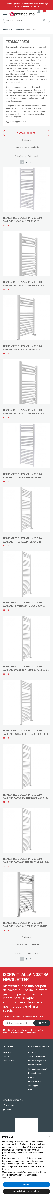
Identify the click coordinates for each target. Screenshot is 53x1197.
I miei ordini (7, 1056)
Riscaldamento (17, 29)
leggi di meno (20, 121)
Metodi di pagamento (37, 1060)
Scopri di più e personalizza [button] (26, 1191)
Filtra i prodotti (26, 133)
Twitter (7, 1109)
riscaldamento (11, 55)
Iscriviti (42, 1023)
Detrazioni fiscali (35, 1065)
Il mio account (8, 1052)
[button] (49, 1137)
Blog (30, 1090)
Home (5, 29)
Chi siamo (32, 1052)
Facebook (8, 1105)
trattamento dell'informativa (24, 1033)
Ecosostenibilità (34, 1081)
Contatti (31, 1077)
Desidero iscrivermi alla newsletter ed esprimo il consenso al (24, 1031)
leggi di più (10, 121)
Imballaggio (33, 1085)
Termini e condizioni (36, 1056)
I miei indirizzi (8, 1060)
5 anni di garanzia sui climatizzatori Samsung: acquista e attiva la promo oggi (26, 5)
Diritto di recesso (35, 1073)
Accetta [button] (26, 1184)
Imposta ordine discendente (26, 147)
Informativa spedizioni (37, 1069)
